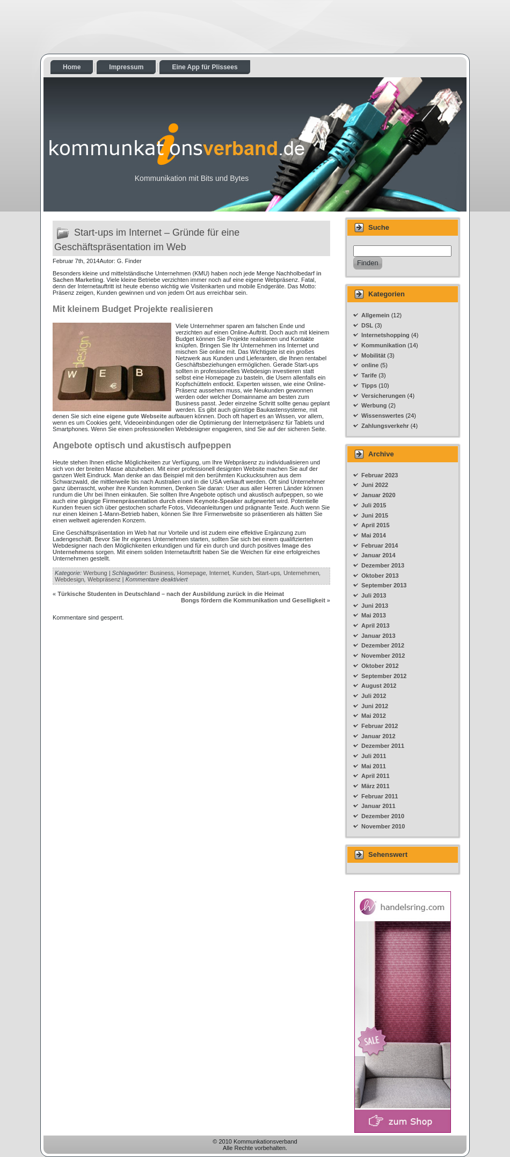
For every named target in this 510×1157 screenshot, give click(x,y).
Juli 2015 (373, 505)
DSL (367, 325)
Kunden (242, 573)
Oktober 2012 (380, 666)
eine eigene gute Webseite (129, 416)
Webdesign (69, 579)
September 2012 (383, 676)
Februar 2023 (379, 475)
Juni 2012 (374, 706)
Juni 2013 (374, 605)
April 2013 (375, 625)
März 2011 (375, 786)
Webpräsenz (104, 579)
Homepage (191, 573)
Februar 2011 (379, 796)
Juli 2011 (373, 756)
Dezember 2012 (382, 645)
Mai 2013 (373, 615)
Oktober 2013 (380, 575)
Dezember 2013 (382, 565)
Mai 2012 (373, 715)
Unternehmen (301, 573)
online (369, 365)
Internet (219, 573)
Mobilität (373, 355)
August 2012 (378, 685)
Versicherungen (383, 395)
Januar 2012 (378, 736)
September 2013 (383, 585)
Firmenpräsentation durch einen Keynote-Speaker (173, 501)
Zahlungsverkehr (385, 426)
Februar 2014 (379, 545)
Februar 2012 (379, 726)
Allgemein (375, 315)
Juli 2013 (373, 595)
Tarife (369, 375)
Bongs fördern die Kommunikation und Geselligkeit (253, 600)
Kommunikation (383, 345)
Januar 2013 (378, 635)
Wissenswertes (382, 415)
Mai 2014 (373, 535)
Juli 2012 (373, 696)
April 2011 (375, 776)
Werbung (95, 573)
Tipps (369, 385)
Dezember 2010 (382, 816)
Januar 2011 (378, 806)
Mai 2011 (373, 766)
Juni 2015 (374, 515)
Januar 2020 (378, 495)
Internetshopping (385, 335)
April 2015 (375, 525)
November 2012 (383, 655)
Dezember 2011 (382, 746)
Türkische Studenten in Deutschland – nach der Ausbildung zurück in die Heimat (170, 594)
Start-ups (268, 573)
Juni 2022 (374, 485)
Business (162, 573)
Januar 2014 (378, 555)
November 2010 (383, 826)
